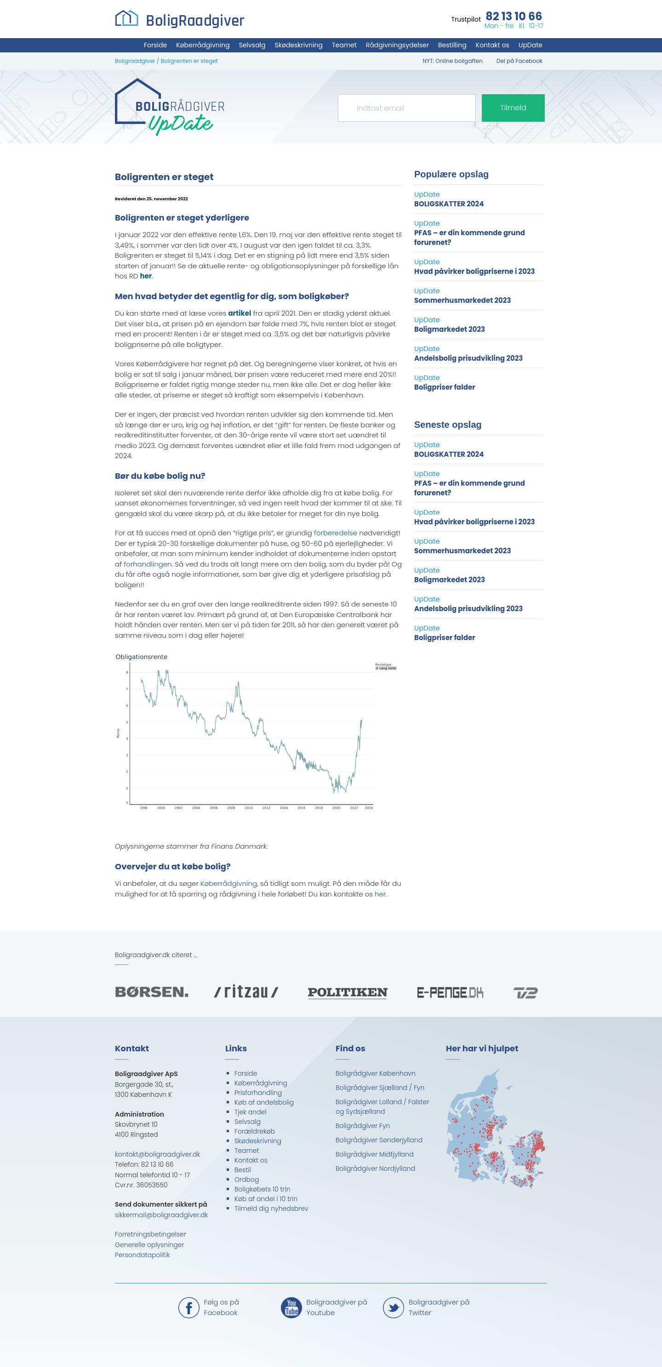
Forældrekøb (254, 1131)
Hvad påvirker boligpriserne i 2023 (474, 271)
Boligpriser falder (444, 387)
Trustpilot (466, 19)
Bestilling (452, 45)
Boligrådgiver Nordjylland (375, 1168)
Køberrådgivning (202, 45)
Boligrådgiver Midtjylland (375, 1154)
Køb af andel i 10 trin (265, 1198)
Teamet (344, 45)
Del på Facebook (519, 61)
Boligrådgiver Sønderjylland (379, 1140)
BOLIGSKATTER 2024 (449, 204)
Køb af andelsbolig (264, 1102)
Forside (155, 45)
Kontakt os (492, 45)
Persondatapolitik (142, 1254)
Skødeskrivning (299, 45)
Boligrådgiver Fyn (363, 1125)
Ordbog (246, 1179)
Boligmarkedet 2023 (449, 329)
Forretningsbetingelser (150, 1234)
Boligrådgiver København (376, 1073)
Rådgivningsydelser (397, 45)
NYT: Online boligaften (453, 61)
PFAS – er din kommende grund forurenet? (469, 237)
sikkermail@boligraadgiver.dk (161, 1215)
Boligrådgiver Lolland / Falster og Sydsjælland (382, 1106)
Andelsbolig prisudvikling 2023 (468, 358)
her (380, 894)
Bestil (242, 1169)
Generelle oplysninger (149, 1244)
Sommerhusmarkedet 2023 (462, 300)
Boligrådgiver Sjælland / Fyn (380, 1087)
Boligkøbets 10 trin (262, 1189)
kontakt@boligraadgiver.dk (157, 1154)
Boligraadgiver (135, 61)
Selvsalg (252, 45)
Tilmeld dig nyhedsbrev (271, 1208)
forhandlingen (148, 564)
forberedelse (335, 533)
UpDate (530, 45)
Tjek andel (250, 1112)
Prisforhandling (258, 1092)
